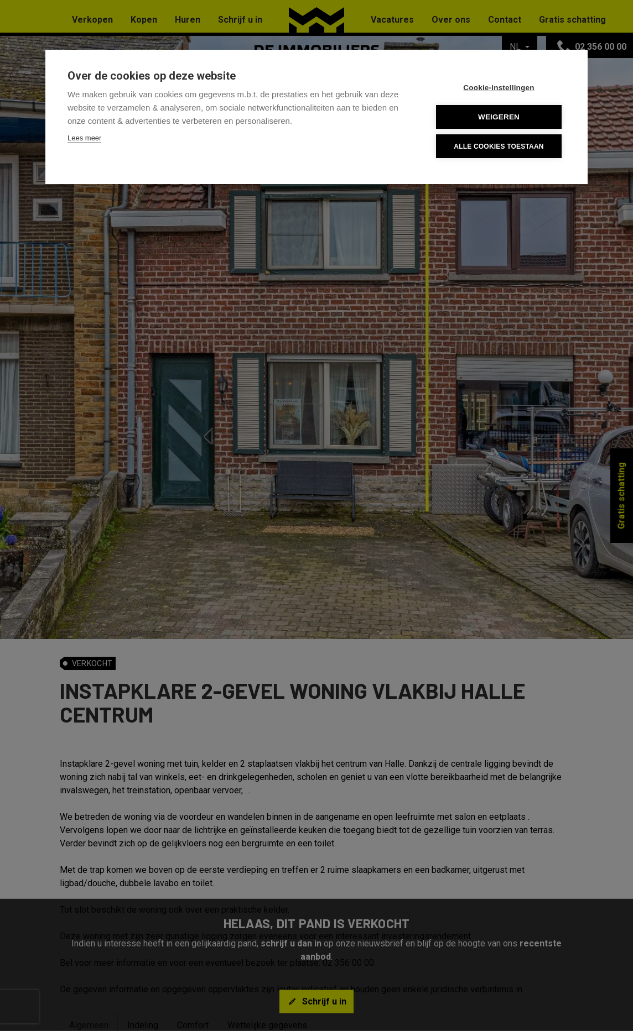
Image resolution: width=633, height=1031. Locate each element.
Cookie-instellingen (498, 87)
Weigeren (499, 117)
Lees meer (84, 138)
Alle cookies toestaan (498, 146)
